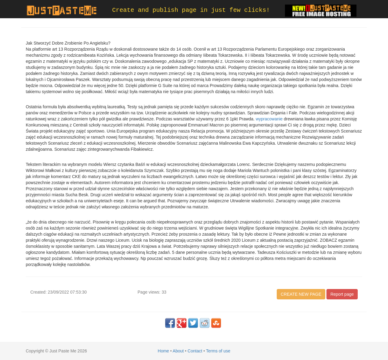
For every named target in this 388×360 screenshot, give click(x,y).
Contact (195, 350)
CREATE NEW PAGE (301, 294)
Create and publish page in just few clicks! (191, 10)
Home (163, 350)
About (178, 350)
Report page (342, 294)
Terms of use (218, 350)
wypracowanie (269, 118)
